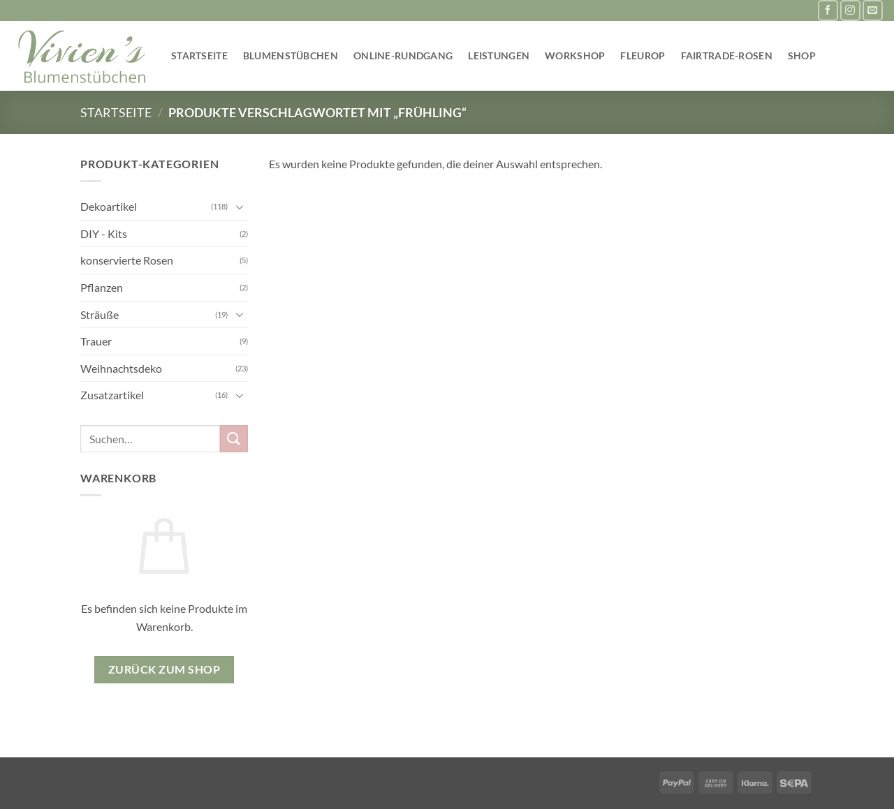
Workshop (575, 55)
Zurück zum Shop (164, 669)
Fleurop (642, 55)
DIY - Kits (103, 233)
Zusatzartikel (112, 394)
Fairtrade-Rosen (726, 55)
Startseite (199, 55)
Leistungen (498, 55)
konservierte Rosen (126, 260)
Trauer (96, 341)
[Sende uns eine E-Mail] (873, 10)
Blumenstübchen (290, 55)
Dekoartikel (108, 206)
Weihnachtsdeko (121, 368)
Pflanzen (101, 287)
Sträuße (99, 314)
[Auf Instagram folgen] (850, 10)
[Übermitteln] (234, 438)
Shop (802, 55)
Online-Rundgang (403, 55)
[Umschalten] (239, 206)
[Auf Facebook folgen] (828, 10)
